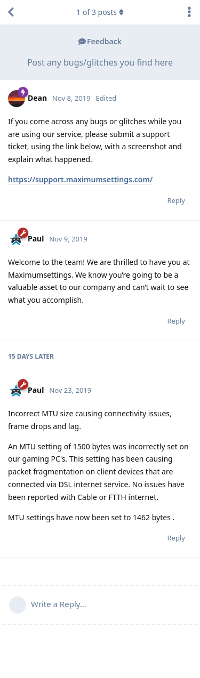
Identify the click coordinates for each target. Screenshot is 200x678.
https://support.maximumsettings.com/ (80, 179)
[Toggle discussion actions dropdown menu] (189, 12)
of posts (99, 12)
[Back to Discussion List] (10, 12)
